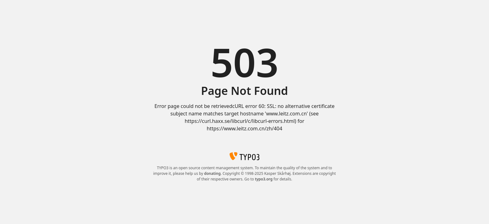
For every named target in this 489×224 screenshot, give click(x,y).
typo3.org (264, 179)
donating (212, 173)
